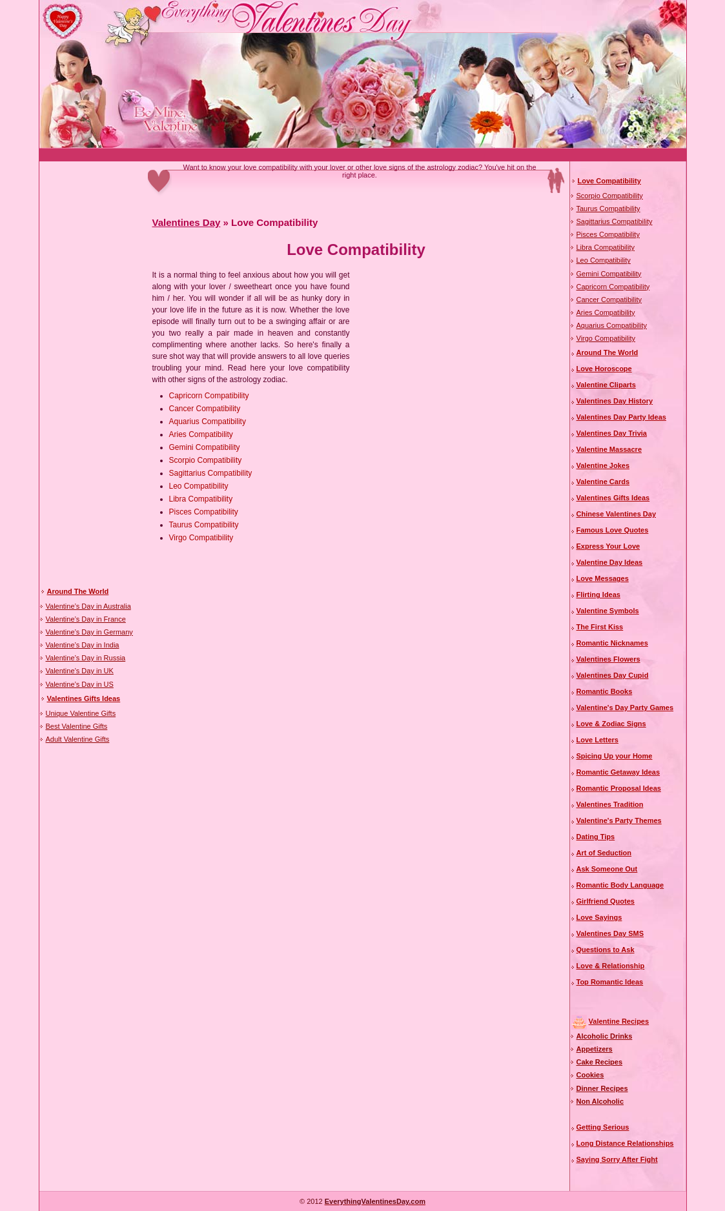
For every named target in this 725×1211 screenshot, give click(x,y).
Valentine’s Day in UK (80, 671)
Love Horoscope (604, 368)
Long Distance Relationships (625, 1143)
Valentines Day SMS (610, 933)
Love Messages (603, 578)
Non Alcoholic (600, 1101)
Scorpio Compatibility (205, 460)
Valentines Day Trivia (612, 433)
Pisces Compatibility (203, 511)
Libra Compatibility (201, 499)
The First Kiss (600, 627)
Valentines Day (186, 222)
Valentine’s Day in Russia (86, 658)
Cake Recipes (600, 1062)
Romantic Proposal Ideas (619, 788)
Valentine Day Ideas (610, 562)
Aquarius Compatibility (207, 421)
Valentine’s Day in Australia (88, 606)
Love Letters (597, 740)
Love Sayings (599, 917)
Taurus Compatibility (204, 524)
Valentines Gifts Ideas (84, 698)
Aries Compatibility (201, 434)
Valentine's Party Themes (619, 820)
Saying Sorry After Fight (617, 1159)
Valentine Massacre (609, 449)
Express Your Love (608, 546)
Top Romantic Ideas (610, 982)
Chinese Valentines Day (617, 514)
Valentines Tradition (610, 804)
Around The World (78, 591)
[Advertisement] (274, 155)
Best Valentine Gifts (77, 726)
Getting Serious (603, 1127)
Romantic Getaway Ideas (618, 772)
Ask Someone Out (607, 869)
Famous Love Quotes (613, 530)
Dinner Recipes (602, 1088)
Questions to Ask (606, 949)
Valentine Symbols (608, 611)
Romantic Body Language (620, 885)
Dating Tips (596, 836)
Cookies (590, 1075)
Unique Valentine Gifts (81, 713)
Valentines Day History (615, 401)
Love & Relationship (611, 966)
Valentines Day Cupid (613, 675)
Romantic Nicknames (612, 643)
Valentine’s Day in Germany (89, 632)
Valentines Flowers (608, 659)
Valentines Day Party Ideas (621, 417)
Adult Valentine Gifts (78, 739)
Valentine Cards (603, 481)
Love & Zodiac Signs (611, 724)
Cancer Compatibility (205, 408)
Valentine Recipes (619, 1021)
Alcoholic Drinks (605, 1036)
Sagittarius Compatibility (210, 473)
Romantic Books (605, 691)
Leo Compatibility (199, 486)
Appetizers (595, 1049)
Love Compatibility (609, 181)
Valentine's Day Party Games (625, 707)
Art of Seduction (604, 853)
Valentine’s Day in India (82, 645)
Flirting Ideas (598, 594)
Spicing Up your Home (615, 756)
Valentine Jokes (603, 465)
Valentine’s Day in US (80, 684)
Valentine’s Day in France (86, 619)
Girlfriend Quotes (606, 901)
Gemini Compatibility (204, 447)
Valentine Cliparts (606, 385)
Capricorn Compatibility (209, 395)
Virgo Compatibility (201, 537)
